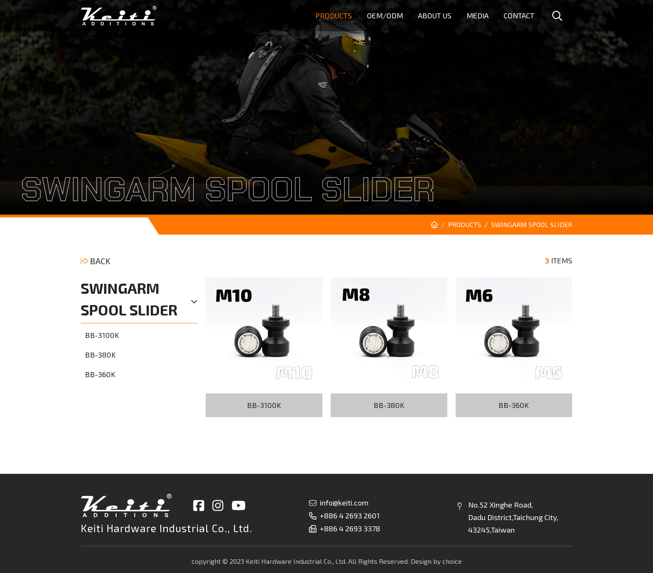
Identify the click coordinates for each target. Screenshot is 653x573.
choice (452, 561)
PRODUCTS (464, 224)
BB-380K (100, 354)
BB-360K (100, 374)
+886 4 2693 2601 (344, 515)
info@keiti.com (339, 502)
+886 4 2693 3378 (344, 528)
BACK (95, 261)
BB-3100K (102, 335)
